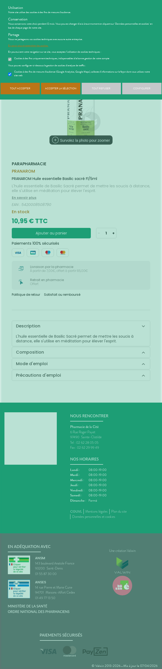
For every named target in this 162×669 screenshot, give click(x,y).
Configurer (141, 88)
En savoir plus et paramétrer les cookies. (28, 45)
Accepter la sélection (60, 88)
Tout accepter (20, 88)
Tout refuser (101, 88)
